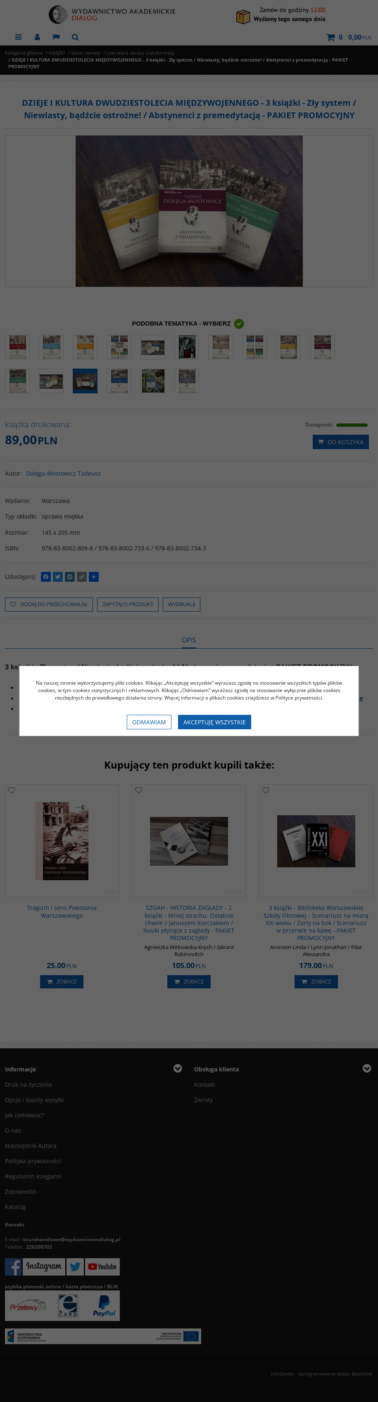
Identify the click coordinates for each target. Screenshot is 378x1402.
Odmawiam (149, 722)
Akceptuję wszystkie (214, 722)
